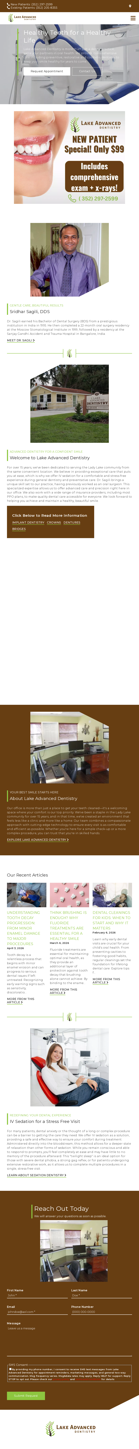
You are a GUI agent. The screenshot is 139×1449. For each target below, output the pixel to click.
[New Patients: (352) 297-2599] (30, 4)
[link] (21, 18)
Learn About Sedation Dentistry (36, 1175)
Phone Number (82, 1307)
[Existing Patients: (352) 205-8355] (32, 7)
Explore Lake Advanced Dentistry (38, 839)
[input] (37, 1295)
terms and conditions (88, 1379)
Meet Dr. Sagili (21, 340)
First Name (15, 1290)
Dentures (71, 522)
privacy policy (61, 1379)
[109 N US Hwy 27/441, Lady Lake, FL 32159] (130, 6)
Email (11, 1307)
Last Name (79, 1290)
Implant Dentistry (28, 522)
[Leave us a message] (69, 1341)
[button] (47, 71)
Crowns (54, 522)
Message (14, 1323)
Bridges (19, 529)
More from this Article (20, 1000)
